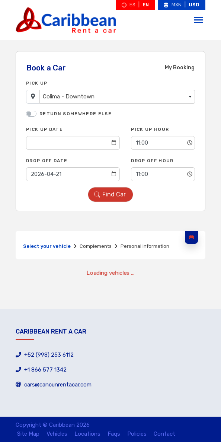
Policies (137, 433)
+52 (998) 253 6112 (45, 354)
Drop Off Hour (152, 160)
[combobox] (117, 97)
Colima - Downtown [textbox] (69, 96)
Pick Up (36, 83)
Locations (87, 433)
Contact (164, 433)
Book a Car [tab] (46, 67)
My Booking (180, 67)
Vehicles (57, 433)
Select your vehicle (47, 246)
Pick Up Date (44, 129)
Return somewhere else (75, 113)
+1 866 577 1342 (41, 369)
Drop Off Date (46, 160)
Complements (96, 246)
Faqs (114, 433)
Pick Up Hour (150, 129)
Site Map (28, 433)
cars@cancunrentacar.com (54, 384)
